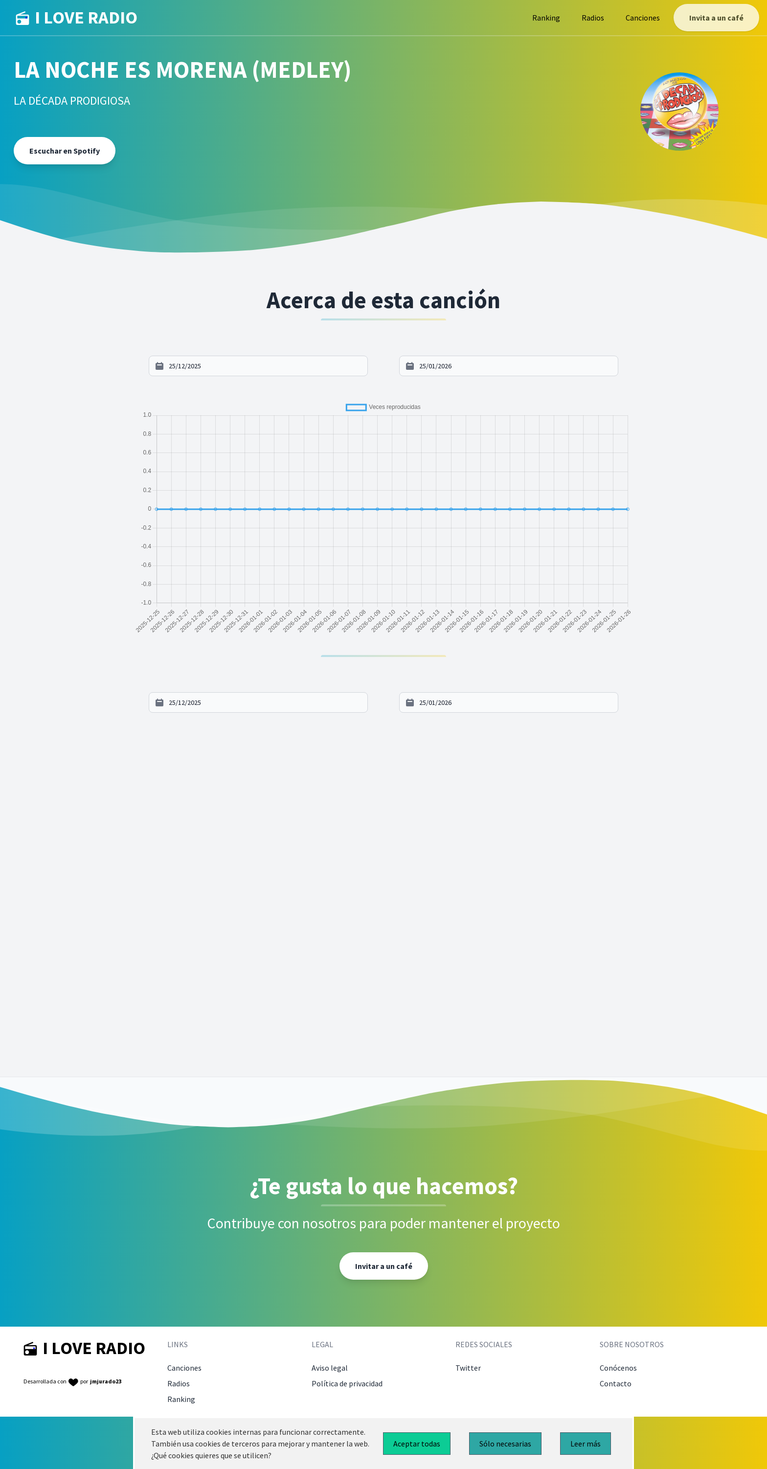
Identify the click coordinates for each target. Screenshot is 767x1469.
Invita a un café (716, 18)
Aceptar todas (416, 1443)
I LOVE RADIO (76, 17)
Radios (593, 18)
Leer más (585, 1443)
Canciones (643, 18)
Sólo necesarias (505, 1443)
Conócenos (618, 1368)
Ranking (546, 18)
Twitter (468, 1368)
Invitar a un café (383, 1266)
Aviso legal (330, 1368)
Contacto (616, 1383)
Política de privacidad (347, 1383)
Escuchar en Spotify (64, 151)
